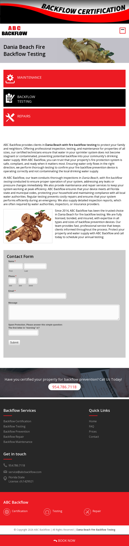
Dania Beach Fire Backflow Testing (95, 529)
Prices (93, 431)
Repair (97, 511)
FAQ (91, 426)
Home (93, 421)
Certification (20, 511)
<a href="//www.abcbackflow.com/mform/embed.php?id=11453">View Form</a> (64, 306)
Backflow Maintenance (17, 442)
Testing (57, 511)
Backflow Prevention (16, 431)
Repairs (23, 116)
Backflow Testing (26, 99)
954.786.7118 (64, 386)
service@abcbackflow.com (25, 472)
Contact (94, 437)
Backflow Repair (13, 437)
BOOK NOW (64, 540)
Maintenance (29, 77)
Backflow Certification (17, 421)
